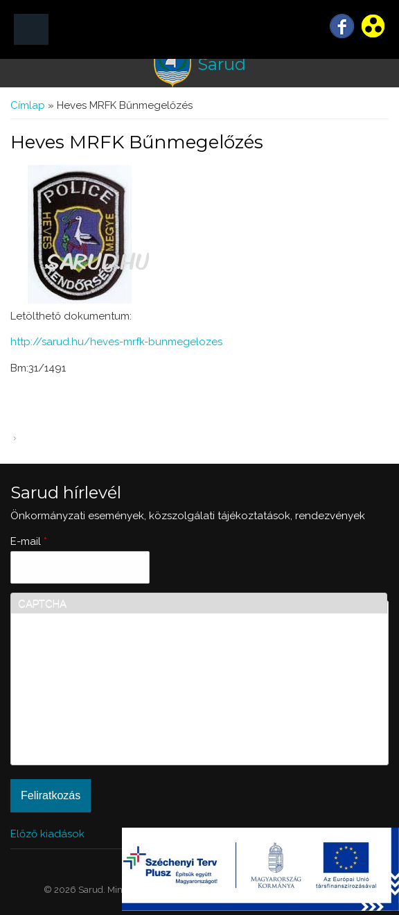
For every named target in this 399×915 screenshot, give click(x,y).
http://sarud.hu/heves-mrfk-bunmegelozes (116, 342)
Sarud (221, 64)
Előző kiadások (47, 834)
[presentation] (75, 708)
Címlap (27, 105)
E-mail (28, 541)
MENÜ (31, 29)
